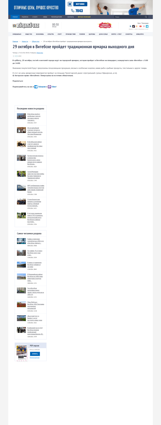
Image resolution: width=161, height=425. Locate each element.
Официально (17, 34)
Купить (35, 354)
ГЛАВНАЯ (15, 17)
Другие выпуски (34, 357)
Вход (139, 23)
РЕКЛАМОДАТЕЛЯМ (57, 17)
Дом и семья (103, 34)
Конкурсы (129, 34)
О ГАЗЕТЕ (35, 17)
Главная (15, 41)
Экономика (40, 34)
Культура (51, 34)
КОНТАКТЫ (71, 17)
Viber (52, 86)
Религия (82, 34)
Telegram (40, 86)
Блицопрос (140, 34)
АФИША (45, 17)
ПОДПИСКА (25, 17)
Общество (28, 34)
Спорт (60, 34)
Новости (25, 41)
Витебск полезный (84, 17)
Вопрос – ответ (116, 34)
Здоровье (92, 34)
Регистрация (145, 23)
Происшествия (70, 34)
